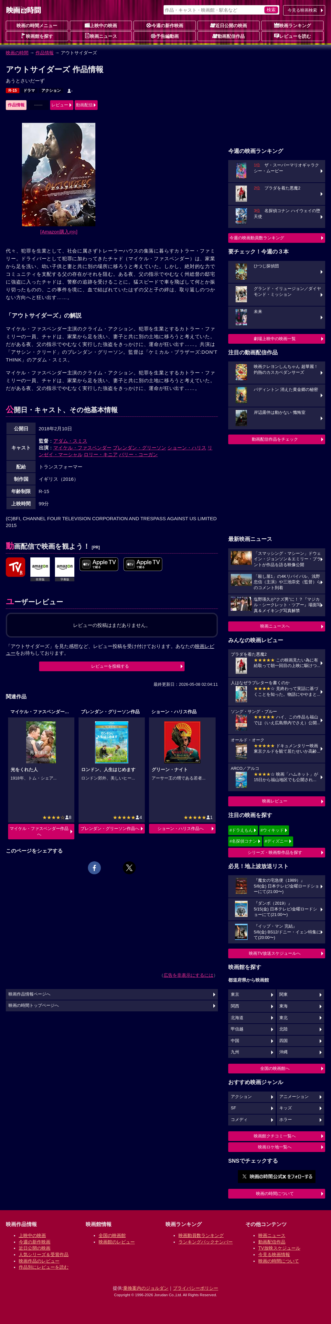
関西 (235, 1006)
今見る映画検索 (302, 10)
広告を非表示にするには (188, 975)
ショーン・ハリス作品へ (180, 828)
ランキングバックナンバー (205, 1241)
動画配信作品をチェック (275, 439)
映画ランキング (292, 25)
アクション (51, 90)
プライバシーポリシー (195, 1288)
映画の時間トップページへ (33, 1005)
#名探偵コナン (243, 841)
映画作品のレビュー (39, 1261)
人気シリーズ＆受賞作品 (44, 1254)
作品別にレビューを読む (44, 1267)
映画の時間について (275, 1193)
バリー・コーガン (138, 454)
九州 (235, 1052)
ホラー (285, 1119)
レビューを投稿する (110, 666)
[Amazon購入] (59, 231)
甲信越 (237, 1029)
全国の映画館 (112, 1235)
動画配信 (84, 104)
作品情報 (45, 52)
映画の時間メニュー (36, 25)
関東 (283, 994)
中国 (235, 1041)
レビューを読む (292, 36)
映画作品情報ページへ (29, 994)
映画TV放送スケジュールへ (275, 953)
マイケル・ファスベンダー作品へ (39, 831)
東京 (235, 994)
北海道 (237, 1018)
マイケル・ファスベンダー (82, 447)
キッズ (285, 1108)
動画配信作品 (228, 36)
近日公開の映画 (228, 25)
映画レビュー (274, 801)
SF (233, 1108)
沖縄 (283, 1052)
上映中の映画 (101, 25)
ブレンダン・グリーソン (139, 447)
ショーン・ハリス (186, 447)
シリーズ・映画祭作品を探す (275, 852)
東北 (283, 1018)
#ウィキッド (272, 830)
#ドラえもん (241, 830)
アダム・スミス (70, 441)
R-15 (12, 90)
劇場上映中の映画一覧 (275, 338)
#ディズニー (276, 841)
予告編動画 (165, 36)
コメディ (239, 1119)
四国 (283, 1041)
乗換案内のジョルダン (145, 1288)
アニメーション (294, 1096)
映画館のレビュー (117, 1241)
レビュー (59, 104)
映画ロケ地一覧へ (275, 1147)
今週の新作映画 (164, 25)
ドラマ (29, 90)
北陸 (283, 1029)
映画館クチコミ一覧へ (275, 1136)
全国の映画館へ (275, 1068)
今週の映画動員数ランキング (257, 237)
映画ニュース (101, 36)
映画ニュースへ (275, 626)
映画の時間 (17, 52)
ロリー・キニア (101, 454)
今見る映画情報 (274, 1254)
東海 (283, 1006)
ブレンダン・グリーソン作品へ (109, 828)
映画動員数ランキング (201, 1235)
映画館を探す (37, 36)
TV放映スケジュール (279, 1248)
